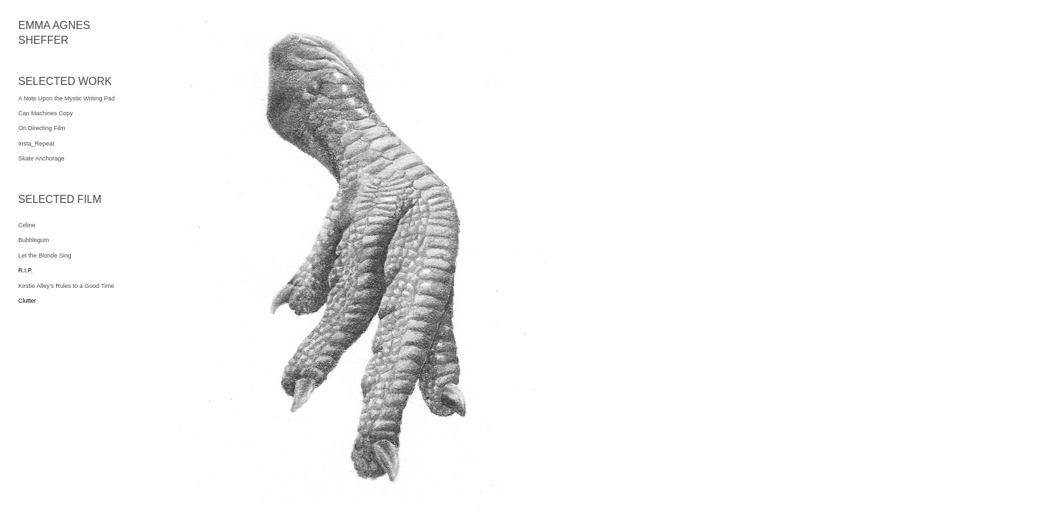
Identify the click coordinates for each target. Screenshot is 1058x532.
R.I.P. (25, 270)
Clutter (27, 300)
